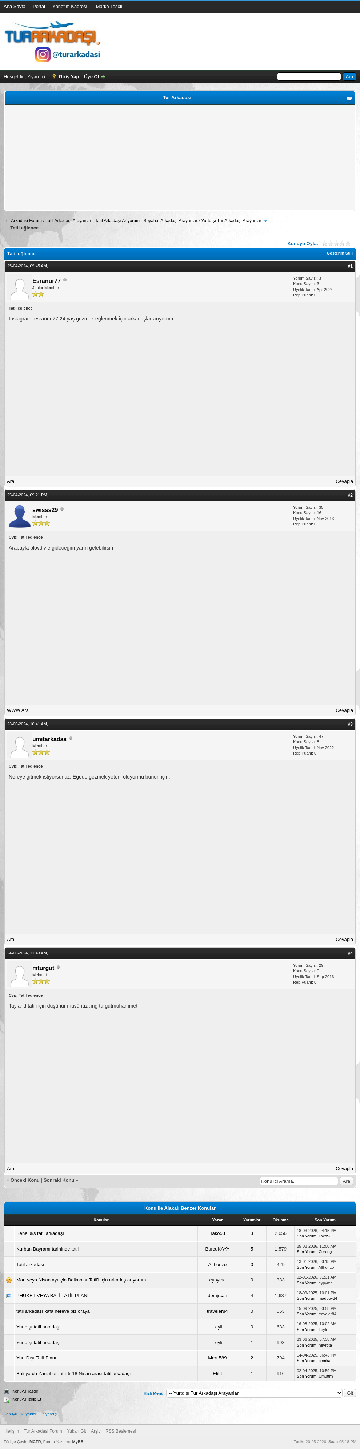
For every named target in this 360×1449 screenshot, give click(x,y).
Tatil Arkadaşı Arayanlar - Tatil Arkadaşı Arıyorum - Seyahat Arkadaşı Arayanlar (122, 220)
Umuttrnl (326, 1376)
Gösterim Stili (340, 253)
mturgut (43, 968)
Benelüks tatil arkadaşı (40, 1233)
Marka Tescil (109, 6)
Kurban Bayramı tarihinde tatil (47, 1249)
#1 (350, 266)
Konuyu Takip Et (26, 1399)
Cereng (325, 1251)
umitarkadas (49, 739)
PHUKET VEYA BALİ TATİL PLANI (52, 1295)
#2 (350, 495)
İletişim (12, 1431)
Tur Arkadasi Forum (23, 220)
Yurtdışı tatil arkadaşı (38, 1327)
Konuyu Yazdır (25, 1391)
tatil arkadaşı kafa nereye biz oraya (53, 1311)
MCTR (35, 1442)
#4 (350, 953)
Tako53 (217, 1233)
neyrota (325, 1345)
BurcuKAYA (217, 1249)
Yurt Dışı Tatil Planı (36, 1358)
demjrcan (217, 1295)
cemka (324, 1360)
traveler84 (217, 1311)
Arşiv (96, 1431)
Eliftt (217, 1373)
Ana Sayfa (14, 6)
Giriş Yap (69, 76)
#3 (350, 724)
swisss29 (45, 510)
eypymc (217, 1280)
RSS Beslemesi (120, 1431)
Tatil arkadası (30, 1264)
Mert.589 (217, 1358)
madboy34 (328, 1298)
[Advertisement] (180, 158)
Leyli (218, 1327)
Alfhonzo (217, 1264)
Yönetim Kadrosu (70, 6)
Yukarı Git (76, 1431)
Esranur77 (46, 281)
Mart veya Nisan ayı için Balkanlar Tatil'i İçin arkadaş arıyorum (81, 1280)
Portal (39, 6)
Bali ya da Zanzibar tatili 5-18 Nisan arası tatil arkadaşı (73, 1373)
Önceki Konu (25, 1180)
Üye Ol (91, 76)
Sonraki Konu (59, 1180)
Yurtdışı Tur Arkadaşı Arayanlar (231, 220)
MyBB (77, 1442)
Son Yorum (306, 1236)
